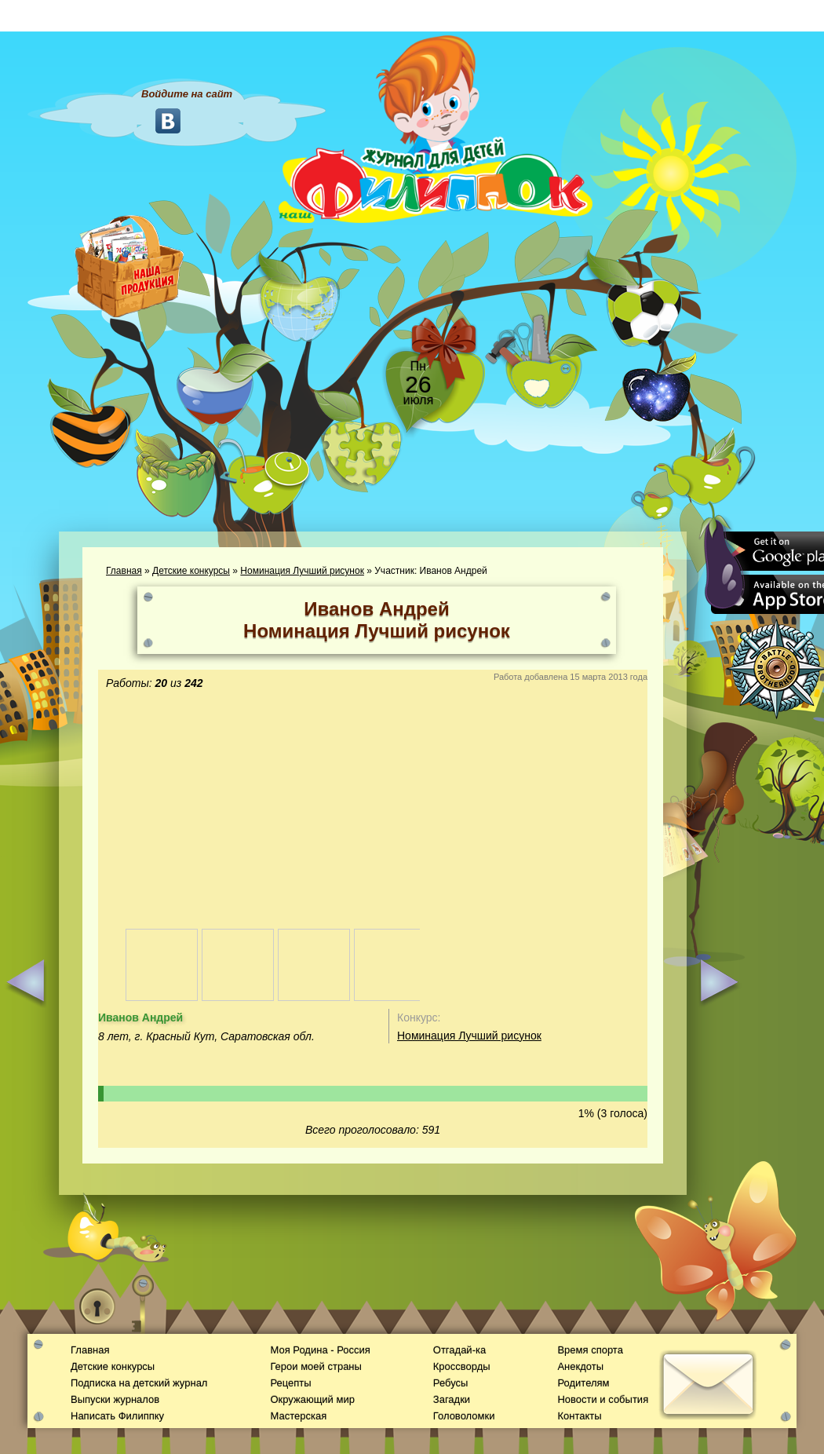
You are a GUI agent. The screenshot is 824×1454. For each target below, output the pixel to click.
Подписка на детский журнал (139, 1383)
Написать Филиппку (117, 1416)
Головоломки (464, 1416)
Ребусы (451, 1383)
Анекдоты (580, 1366)
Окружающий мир (312, 1399)
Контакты (579, 1416)
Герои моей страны (315, 1366)
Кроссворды (461, 1366)
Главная (124, 570)
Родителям (583, 1383)
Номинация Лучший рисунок (302, 570)
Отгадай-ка (459, 1350)
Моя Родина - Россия (320, 1350)
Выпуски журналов (115, 1399)
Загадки (451, 1399)
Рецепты (290, 1383)
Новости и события (602, 1399)
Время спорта (589, 1350)
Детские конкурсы (191, 570)
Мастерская (298, 1416)
